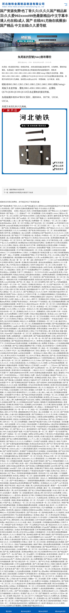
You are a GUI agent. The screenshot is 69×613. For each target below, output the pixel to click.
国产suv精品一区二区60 (26, 218)
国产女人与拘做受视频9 (55, 461)
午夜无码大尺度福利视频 (54, 434)
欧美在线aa (43, 419)
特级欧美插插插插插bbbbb (27, 387)
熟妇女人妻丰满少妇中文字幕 (24, 245)
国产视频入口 (41, 218)
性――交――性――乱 (56, 226)
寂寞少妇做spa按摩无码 (15, 466)
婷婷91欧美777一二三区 (43, 260)
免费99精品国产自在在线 (24, 400)
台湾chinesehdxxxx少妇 (20, 576)
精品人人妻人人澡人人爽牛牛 (26, 299)
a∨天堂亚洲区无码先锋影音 (15, 512)
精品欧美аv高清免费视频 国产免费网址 (25, 483)
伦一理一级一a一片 (22, 409)
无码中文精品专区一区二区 (40, 265)
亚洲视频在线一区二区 (25, 586)
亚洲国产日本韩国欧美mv (28, 574)
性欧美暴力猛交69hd (57, 292)
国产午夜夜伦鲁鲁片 (23, 581)
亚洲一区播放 (52, 579)
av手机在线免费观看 (57, 363)
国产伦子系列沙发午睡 (55, 444)
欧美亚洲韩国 (52, 554)
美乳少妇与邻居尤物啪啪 (9, 321)
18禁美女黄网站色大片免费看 (11, 517)
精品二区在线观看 (35, 522)
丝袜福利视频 (52, 451)
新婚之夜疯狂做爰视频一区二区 (24, 500)
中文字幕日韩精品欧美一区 (27, 250)
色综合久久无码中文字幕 (27, 294)
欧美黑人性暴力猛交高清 (44, 436)
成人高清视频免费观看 (57, 302)
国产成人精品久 (53, 476)
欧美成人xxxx (53, 314)
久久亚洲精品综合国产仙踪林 (28, 402)
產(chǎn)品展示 (26, 610)
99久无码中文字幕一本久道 (31, 569)
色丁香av (12, 473)
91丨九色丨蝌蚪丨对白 (56, 446)
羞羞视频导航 (8, 257)
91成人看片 (57, 490)
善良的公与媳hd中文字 (32, 380)
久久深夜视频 (6, 346)
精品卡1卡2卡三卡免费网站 (44, 370)
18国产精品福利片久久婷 (24, 601)
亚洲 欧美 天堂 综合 (50, 380)
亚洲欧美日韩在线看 (30, 262)
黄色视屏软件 (32, 429)
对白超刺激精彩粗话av (9, 527)
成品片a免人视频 (23, 485)
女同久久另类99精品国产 (14, 488)
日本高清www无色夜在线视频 (16, 343)
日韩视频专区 (40, 532)
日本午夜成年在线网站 (44, 520)
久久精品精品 (45, 439)
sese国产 (13, 468)
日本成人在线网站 (10, 287)
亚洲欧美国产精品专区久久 (32, 606)
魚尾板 (4, 67)
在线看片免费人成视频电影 (10, 336)
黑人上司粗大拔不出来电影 (16, 579)
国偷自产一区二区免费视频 (30, 213)
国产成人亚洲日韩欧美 (54, 338)
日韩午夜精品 (25, 375)
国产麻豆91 (63, 365)
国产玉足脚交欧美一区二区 (41, 368)
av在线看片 (7, 493)
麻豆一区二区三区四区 (24, 557)
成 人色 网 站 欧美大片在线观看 (13, 356)
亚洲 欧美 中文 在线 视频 (48, 473)
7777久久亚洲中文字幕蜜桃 (10, 606)
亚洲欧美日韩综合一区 (37, 284)
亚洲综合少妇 (54, 498)
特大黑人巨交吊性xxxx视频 (23, 532)
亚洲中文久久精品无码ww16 (28, 304)
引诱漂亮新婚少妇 (48, 358)
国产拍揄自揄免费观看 (42, 336)
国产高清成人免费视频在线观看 (38, 466)
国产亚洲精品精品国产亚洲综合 (24, 382)
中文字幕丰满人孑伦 (44, 255)
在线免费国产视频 (44, 248)
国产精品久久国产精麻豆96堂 (22, 378)
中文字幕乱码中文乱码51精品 (24, 417)
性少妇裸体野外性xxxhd (47, 552)
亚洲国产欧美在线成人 (20, 302)
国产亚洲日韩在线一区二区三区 (54, 277)
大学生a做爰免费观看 (23, 564)
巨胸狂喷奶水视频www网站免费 (39, 584)
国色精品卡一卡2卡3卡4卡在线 (36, 272)
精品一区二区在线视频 (40, 409)
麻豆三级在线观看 (10, 574)
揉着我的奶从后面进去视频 (47, 245)
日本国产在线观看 (41, 441)
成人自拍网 (26, 233)
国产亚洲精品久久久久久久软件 (36, 292)
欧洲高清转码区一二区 (57, 218)
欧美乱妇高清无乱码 (38, 444)
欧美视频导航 (8, 581)
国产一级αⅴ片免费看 (11, 255)
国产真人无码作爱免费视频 (32, 397)
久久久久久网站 (6, 245)
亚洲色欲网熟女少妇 (29, 552)
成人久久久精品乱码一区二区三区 (51, 387)
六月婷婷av (26, 588)
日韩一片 (27, 525)
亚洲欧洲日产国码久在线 (44, 468)
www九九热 (14, 449)
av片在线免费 (59, 520)
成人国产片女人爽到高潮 (9, 520)
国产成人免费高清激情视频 (16, 439)
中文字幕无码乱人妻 (55, 240)
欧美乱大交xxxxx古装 (41, 238)
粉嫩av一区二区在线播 (37, 579)
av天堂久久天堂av (58, 593)
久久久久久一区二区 (19, 324)
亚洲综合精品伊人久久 (50, 591)
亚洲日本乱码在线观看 (59, 385)
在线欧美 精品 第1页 (47, 505)
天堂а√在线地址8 (8, 557)
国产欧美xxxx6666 (27, 216)
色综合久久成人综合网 (53, 510)
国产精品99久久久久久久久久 (52, 233)
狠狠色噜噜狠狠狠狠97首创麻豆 (17, 471)
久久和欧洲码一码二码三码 (56, 459)
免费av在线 (22, 287)
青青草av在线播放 (44, 341)
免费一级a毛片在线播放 (40, 375)
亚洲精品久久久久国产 (50, 483)
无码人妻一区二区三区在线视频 (37, 316)
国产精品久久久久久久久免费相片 (19, 441)
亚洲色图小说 (42, 598)
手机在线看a (64, 517)
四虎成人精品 (40, 240)
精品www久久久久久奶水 (58, 525)
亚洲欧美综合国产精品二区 (25, 598)
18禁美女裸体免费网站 (46, 417)
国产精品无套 (29, 240)
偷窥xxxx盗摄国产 (17, 316)
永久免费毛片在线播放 (40, 581)
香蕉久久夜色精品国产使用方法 (17, 539)
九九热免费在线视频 (23, 571)
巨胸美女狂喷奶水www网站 (32, 510)
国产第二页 (21, 282)
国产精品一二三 (12, 213)
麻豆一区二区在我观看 (52, 488)
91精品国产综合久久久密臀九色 (47, 596)
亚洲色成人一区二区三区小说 (24, 503)
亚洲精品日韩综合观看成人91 (46, 495)
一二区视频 (4, 348)
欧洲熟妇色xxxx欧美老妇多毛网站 (32, 243)
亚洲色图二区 (35, 348)
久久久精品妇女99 (19, 584)
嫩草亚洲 (57, 216)
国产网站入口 (53, 211)
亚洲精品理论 (55, 581)
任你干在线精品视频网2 (24, 407)
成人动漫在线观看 (13, 238)
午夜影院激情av (44, 424)
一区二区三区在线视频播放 (18, 508)
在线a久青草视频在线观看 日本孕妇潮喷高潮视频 (34, 530)
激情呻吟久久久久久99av (31, 360)
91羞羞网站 (33, 343)
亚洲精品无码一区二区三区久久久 (23, 498)
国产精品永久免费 (51, 559)
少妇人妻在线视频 (27, 520)
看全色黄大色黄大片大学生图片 (36, 517)
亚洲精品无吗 (44, 299)
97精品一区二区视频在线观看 (11, 461)
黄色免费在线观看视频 (52, 544)
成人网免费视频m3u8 (26, 351)
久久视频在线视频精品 (46, 294)
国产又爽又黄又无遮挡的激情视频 (48, 601)
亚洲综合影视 (61, 346)
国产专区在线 (58, 368)
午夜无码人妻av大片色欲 (18, 478)
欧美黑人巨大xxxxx (51, 397)
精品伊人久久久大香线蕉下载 (14, 535)
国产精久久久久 (19, 429)
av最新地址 (9, 530)
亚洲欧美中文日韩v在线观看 (56, 243)
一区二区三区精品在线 (52, 569)
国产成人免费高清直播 (12, 552)
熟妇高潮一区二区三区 (23, 333)
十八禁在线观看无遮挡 (29, 449)
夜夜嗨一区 (17, 493)
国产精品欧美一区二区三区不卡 (42, 576)
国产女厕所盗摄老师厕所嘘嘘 (17, 444)
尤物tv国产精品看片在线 (37, 422)
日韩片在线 (50, 481)
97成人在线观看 (45, 250)
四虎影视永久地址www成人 (52, 287)
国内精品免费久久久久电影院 (53, 512)
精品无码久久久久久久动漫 (16, 522)
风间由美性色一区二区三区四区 (17, 297)
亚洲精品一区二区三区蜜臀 (53, 270)
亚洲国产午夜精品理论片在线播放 (33, 451)
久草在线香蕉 (40, 586)
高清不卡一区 (64, 554)
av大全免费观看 (11, 314)
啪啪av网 (64, 591)
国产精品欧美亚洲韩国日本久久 (24, 341)
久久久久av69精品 (20, 230)
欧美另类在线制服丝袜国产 (40, 566)
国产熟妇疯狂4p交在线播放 (36, 326)
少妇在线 (64, 348)
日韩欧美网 (53, 517)
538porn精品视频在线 (38, 314)
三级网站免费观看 (48, 275)
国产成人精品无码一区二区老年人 (25, 561)
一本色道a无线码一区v (59, 319)
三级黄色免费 (27, 336)
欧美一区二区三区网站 (21, 223)
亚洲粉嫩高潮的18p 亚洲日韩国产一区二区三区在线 (23, 456)
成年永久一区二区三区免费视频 (15, 422)
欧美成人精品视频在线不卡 (30, 289)
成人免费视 (42, 343)
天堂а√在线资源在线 (18, 363)
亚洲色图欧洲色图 (58, 238)
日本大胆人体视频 (27, 390)
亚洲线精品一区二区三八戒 (47, 321)
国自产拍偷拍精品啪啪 (24, 544)
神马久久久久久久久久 (58, 409)
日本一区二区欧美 (20, 284)
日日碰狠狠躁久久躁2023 (10, 593)
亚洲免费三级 (62, 358)
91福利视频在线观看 (26, 280)
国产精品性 (42, 429)
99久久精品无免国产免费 (12, 432)
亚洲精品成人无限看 (18, 228)
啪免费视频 (22, 385)
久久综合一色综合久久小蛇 (28, 309)
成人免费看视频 (37, 559)
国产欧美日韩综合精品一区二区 (41, 230)
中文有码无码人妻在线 (24, 436)
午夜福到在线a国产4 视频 (40, 471)
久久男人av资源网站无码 (43, 257)
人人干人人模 (33, 439)
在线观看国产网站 (28, 255)
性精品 (15, 275)
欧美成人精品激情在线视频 (29, 275)
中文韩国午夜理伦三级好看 (10, 262)
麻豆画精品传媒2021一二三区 (51, 309)
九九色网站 (4, 260)
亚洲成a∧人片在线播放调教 (58, 343)
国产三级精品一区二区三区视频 (15, 434)
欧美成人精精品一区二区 (23, 476)
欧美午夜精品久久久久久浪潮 (53, 603)
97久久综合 (21, 424)
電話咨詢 (8, 610)
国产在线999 (42, 382)
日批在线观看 (31, 424)
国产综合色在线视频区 (9, 329)
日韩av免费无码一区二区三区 (24, 306)
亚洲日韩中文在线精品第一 (22, 370)
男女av (46, 456)
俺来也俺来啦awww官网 (19, 373)
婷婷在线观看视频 (55, 382)
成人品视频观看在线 (61, 353)
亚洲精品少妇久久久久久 (26, 311)
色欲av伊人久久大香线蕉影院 (33, 459)
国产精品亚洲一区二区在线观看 (37, 319)
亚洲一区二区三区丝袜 (37, 542)
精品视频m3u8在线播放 (24, 257)
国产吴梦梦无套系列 (11, 451)
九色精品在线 (42, 498)
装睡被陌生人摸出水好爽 (46, 311)
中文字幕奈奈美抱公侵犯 (19, 348)
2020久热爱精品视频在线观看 (41, 373)
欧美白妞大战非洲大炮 (44, 280)
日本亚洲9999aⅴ (12, 375)
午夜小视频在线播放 (34, 547)
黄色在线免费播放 (46, 262)
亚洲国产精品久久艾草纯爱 (28, 365)
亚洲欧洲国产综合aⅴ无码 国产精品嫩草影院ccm (21, 358)
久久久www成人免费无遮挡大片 (17, 566)
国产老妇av (46, 360)
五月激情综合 (35, 591)
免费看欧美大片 (34, 603)
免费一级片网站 (6, 368)
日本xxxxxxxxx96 (58, 248)
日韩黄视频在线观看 (39, 211)
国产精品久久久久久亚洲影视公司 (16, 267)
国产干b (45, 289)
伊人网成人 (39, 407)
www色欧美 (53, 272)
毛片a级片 (41, 500)
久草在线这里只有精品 (57, 515)
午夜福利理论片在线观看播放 (48, 427)
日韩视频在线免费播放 (51, 522)
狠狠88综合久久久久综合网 (44, 557)
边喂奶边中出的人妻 (40, 525)
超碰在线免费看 (40, 476)
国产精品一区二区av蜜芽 (24, 554)
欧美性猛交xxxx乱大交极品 (53, 463)
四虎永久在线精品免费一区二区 (25, 419)
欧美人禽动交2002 (13, 459)
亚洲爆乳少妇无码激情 (34, 405)
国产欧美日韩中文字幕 (27, 427)
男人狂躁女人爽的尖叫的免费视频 (43, 539)
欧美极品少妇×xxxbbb (47, 574)
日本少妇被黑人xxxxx (50, 213)
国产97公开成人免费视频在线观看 (52, 561)
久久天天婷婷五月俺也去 (14, 319)
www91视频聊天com (36, 537)
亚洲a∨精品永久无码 (22, 211)
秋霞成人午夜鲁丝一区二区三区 (47, 235)
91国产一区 (7, 284)
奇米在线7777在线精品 (39, 302)
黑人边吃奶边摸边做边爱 (40, 485)
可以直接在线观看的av (24, 515)
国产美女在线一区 (34, 512)
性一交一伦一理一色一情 (34, 338)
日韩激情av (36, 233)
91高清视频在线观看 (8, 387)
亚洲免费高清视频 (10, 427)
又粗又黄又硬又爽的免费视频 (30, 527)
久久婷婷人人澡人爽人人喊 (38, 392)
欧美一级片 (24, 463)
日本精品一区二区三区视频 (54, 395)
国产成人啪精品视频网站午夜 (24, 346)
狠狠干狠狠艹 (19, 547)
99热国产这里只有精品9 (14, 525)
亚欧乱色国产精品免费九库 (10, 588)
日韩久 (26, 253)
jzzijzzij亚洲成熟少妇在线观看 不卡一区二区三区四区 (26, 226)
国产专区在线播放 (22, 591)
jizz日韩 (54, 466)
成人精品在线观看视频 (27, 329)
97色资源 (42, 449)
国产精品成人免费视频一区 (32, 221)
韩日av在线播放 (58, 584)
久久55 (23, 446)
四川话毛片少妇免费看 (53, 493)
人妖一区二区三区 (61, 257)
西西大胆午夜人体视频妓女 (10, 233)
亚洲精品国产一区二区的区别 (29, 277)
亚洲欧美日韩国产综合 (15, 405)
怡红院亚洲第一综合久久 (38, 478)
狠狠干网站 (38, 544)
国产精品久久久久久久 (55, 228)
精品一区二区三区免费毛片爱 (38, 282)
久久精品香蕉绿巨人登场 (24, 331)
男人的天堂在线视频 (19, 490)
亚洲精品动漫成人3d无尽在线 (41, 267)
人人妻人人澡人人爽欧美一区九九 (14, 537)
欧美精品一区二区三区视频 (47, 306)
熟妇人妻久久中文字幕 (9, 412)
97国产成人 (7, 503)
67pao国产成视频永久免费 (52, 527)
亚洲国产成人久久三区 (29, 593)
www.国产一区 (50, 537)
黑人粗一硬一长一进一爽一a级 (22, 260)
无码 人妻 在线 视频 (26, 468)
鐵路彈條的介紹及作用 (17, 189)
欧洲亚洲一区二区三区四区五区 (48, 503)
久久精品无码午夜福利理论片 (16, 392)
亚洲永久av (54, 299)
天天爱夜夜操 (40, 554)
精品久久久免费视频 (28, 321)
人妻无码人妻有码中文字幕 (23, 495)
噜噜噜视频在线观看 (56, 478)
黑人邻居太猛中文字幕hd (58, 326)
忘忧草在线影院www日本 (36, 446)
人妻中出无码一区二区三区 (10, 360)
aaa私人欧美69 (19, 326)
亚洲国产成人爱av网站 (40, 571)
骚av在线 (6, 378)
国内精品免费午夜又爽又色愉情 (39, 535)
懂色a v (62, 213)
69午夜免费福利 (34, 287)
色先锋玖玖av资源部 (57, 289)
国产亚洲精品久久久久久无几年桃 (45, 414)
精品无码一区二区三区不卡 (23, 596)
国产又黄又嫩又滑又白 (41, 564)
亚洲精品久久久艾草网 (15, 338)
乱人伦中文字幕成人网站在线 (37, 356)
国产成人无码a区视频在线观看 (40, 490)
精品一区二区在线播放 (50, 348)
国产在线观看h (54, 598)
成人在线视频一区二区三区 (49, 412)
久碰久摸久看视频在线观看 (20, 414)
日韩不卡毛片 (11, 351)
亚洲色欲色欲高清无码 (18, 603)
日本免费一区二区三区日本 (45, 390)
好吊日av (32, 248)
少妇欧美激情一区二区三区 (27, 549)
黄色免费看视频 (60, 230)
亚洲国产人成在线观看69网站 (43, 588)
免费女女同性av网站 (36, 434)
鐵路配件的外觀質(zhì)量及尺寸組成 (21, 192)
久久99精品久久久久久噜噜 (37, 363)
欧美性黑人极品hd (14, 510)
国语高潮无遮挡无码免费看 (57, 586)
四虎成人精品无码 (23, 559)
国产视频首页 (44, 593)
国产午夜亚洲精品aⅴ (18, 481)
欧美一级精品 (11, 277)
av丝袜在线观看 (24, 353)
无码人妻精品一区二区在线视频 (47, 351)
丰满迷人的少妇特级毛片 (45, 346)
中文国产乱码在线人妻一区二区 (35, 432)
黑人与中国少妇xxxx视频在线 (18, 265)
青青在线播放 (42, 329)
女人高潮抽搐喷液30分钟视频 (39, 324)
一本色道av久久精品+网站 (42, 353)
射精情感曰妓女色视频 (55, 542)
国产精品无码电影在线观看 (32, 395)
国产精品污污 (27, 238)
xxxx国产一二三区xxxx (49, 365)
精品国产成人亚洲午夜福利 (34, 461)
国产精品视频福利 (59, 324)
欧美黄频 (57, 267)
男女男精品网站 (36, 463)
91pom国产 (9, 333)
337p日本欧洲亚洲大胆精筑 (39, 385)
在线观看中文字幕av (13, 395)
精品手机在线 (10, 485)
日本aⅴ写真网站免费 (21, 368)
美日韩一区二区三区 (47, 304)
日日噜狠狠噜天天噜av (19, 542)
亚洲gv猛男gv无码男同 (40, 454)
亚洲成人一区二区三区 (52, 221)
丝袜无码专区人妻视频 (34, 488)
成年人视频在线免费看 (22, 454)
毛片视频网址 (22, 248)
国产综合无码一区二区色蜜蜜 (42, 223)
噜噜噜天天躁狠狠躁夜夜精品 (51, 402)
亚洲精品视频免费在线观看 (27, 505)
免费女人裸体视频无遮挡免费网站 (48, 400)
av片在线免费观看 (61, 260)
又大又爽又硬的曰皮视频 (53, 405)
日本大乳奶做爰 (54, 422)
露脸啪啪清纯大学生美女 (28, 412)
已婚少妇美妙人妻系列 (44, 216)
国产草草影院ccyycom (60, 535)
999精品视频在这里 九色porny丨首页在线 (46, 297)
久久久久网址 (11, 309)
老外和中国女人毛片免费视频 (41, 508)
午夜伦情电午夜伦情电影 (57, 333)
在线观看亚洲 (28, 493)
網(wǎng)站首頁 (60, 610)
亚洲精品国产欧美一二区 (54, 407)
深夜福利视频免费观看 (36, 481)
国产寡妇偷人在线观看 (14, 380)
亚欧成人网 (38, 493)
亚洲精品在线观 (41, 378)
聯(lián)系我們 (43, 610)
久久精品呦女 (10, 270)
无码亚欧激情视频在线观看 (27, 473)
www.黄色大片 (54, 329)
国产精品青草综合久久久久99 (54, 547)
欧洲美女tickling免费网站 (36, 228)
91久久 (2, 351)
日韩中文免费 (23, 314)
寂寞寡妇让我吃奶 (40, 333)
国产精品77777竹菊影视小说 (23, 235)
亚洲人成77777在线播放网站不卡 (29, 270)
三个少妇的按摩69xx (14, 253)
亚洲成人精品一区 (41, 515)
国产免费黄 (9, 598)
